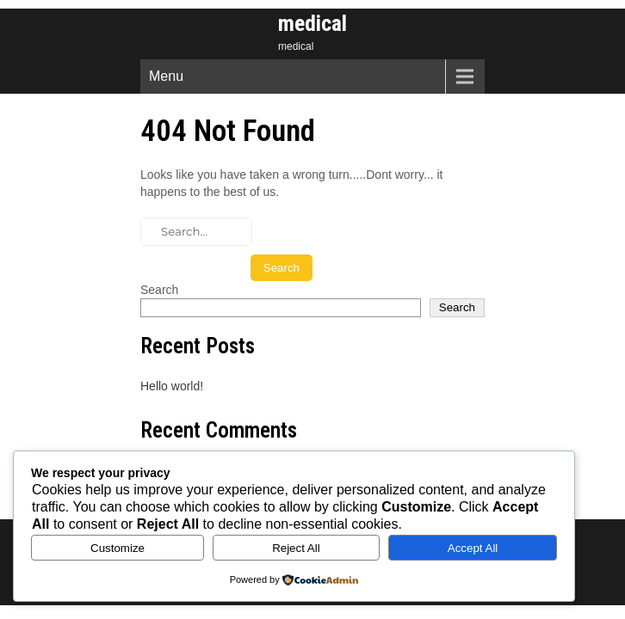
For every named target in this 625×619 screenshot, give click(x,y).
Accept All (473, 548)
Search (159, 290)
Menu (166, 76)
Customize (117, 548)
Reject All (296, 548)
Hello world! (171, 386)
